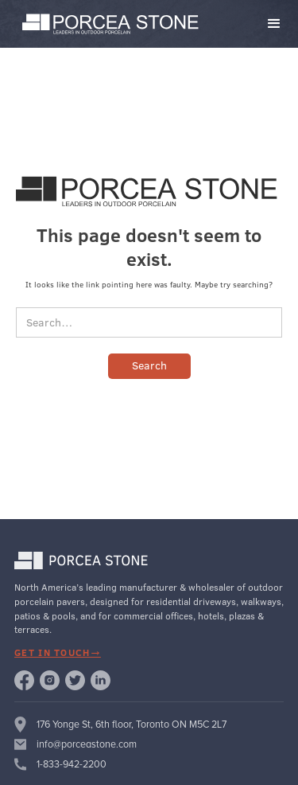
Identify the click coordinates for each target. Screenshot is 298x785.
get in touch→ (57, 652)
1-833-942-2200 (71, 764)
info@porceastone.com (87, 744)
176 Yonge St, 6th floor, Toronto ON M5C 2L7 (131, 724)
